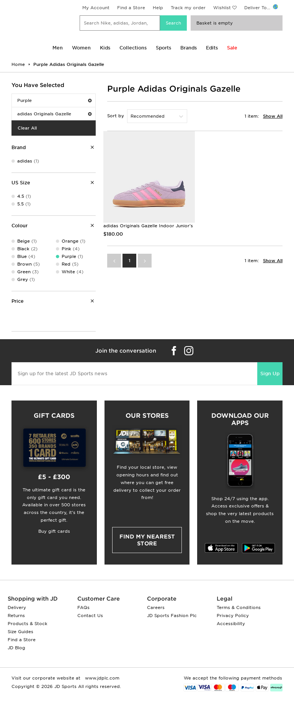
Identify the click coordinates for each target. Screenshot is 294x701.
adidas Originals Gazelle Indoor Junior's (148, 225)
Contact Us (90, 615)
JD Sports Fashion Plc (172, 615)
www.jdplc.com (101, 678)
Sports (163, 48)
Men (57, 48)
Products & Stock (27, 623)
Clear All (27, 128)
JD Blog (16, 647)
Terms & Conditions (239, 607)
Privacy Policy (233, 615)
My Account (95, 7)
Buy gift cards (54, 531)
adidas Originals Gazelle (54, 114)
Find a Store (131, 7)
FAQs (83, 607)
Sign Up (269, 373)
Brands (188, 48)
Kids (105, 48)
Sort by (115, 115)
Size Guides (20, 631)
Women (81, 48)
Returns (16, 615)
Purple (54, 100)
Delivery (17, 607)
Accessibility (231, 623)
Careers (156, 607)
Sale (232, 48)
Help (158, 7)
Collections (133, 48)
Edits (212, 48)
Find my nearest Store (147, 540)
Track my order (188, 7)
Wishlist (222, 7)
